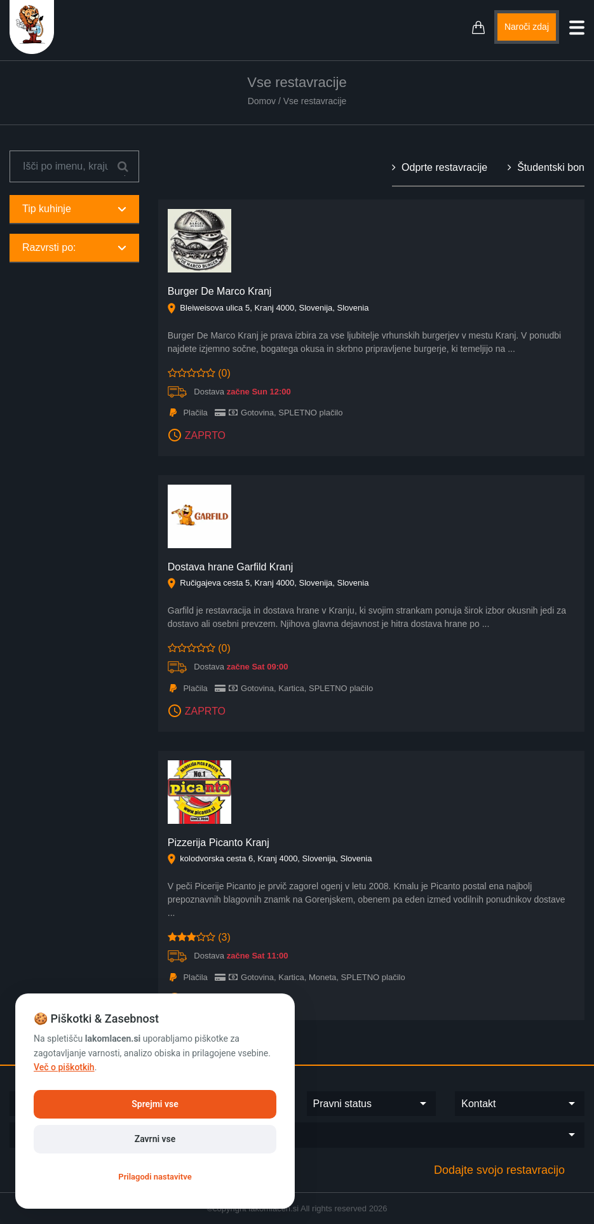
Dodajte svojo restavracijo (499, 1170)
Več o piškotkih (64, 1067)
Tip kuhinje (74, 208)
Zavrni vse (155, 1139)
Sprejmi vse (155, 1104)
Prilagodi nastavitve (154, 1176)
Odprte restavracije (439, 167)
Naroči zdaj (526, 27)
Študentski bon (546, 167)
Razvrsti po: (74, 247)
